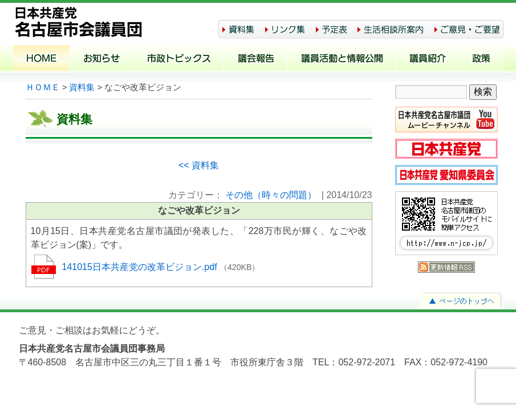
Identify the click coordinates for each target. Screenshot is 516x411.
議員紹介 (427, 59)
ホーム (41, 59)
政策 (480, 59)
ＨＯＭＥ (43, 87)
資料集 (82, 87)
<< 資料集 (198, 165)
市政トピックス (178, 59)
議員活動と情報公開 (341, 59)
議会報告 (255, 59)
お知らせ (101, 59)
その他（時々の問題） (270, 195)
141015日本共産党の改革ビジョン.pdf (141, 267)
